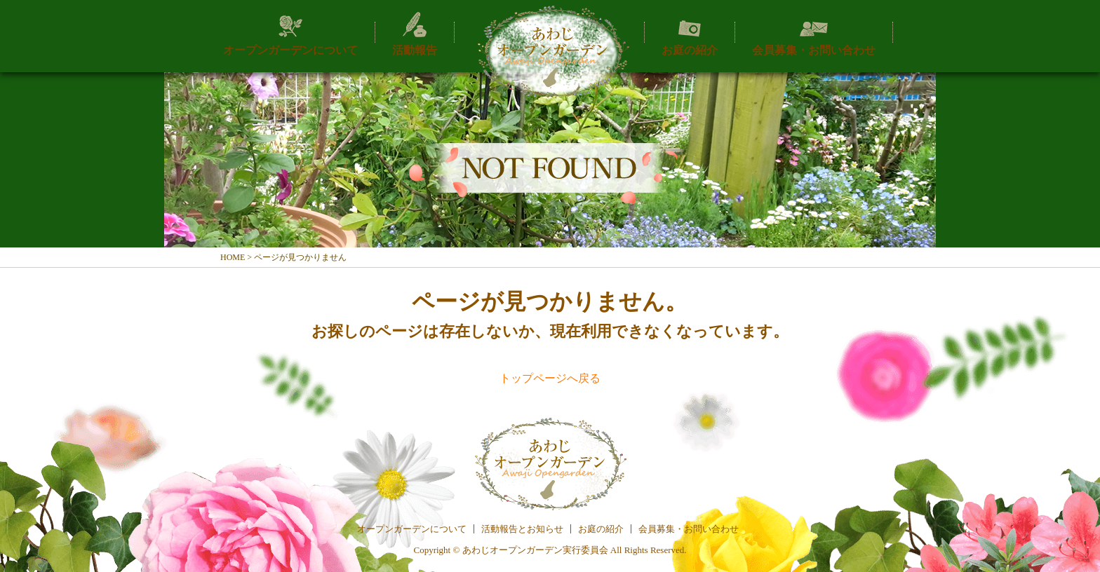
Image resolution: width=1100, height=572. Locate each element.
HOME (232, 257)
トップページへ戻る (550, 378)
